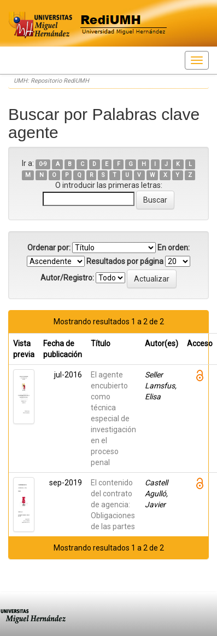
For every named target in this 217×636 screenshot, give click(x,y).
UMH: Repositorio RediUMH (51, 80)
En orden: (173, 247)
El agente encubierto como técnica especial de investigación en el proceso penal (113, 418)
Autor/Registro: (67, 277)
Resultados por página (124, 261)
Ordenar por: (49, 247)
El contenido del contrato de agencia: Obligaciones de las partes (113, 504)
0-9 (43, 164)
